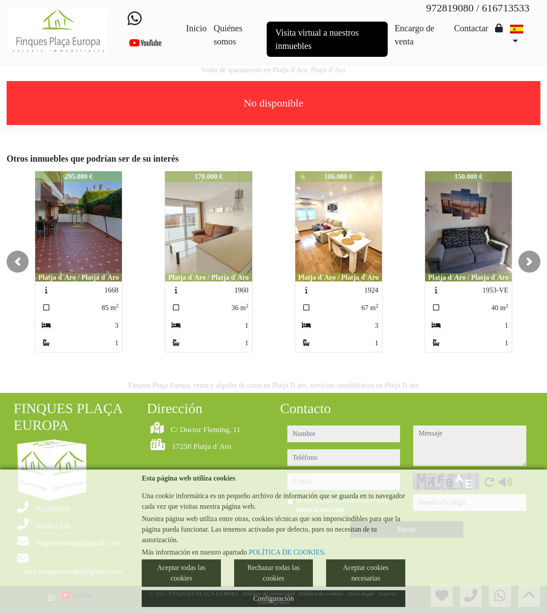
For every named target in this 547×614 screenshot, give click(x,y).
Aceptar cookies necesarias (366, 573)
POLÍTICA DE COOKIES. (287, 552)
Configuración (273, 598)
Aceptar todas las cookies (181, 573)
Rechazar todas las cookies (273, 573)
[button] (18, 262)
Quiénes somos (227, 34)
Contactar (471, 28)
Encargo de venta (414, 34)
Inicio (196, 28)
